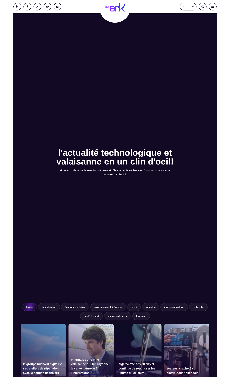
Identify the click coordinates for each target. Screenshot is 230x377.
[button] (188, 6)
